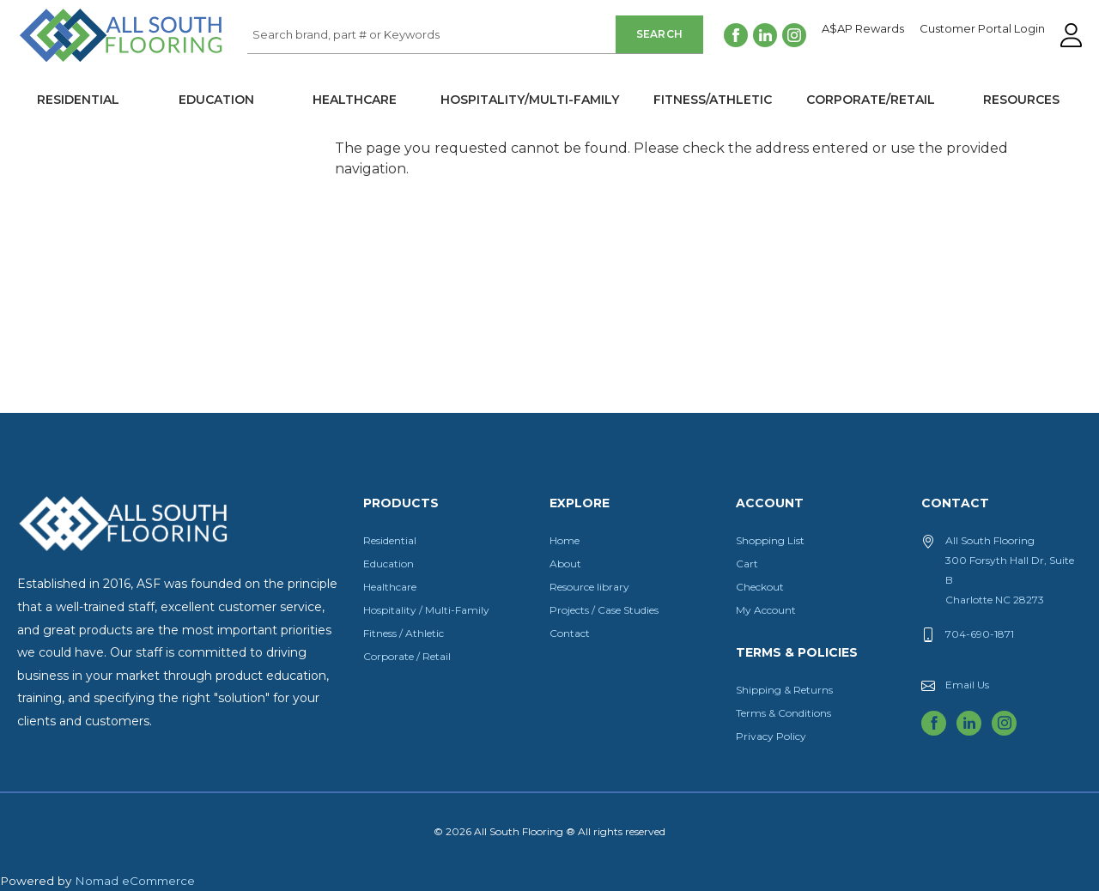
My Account (766, 609)
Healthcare (355, 99)
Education (216, 99)
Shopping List (770, 540)
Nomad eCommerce (135, 881)
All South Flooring (80, 63)
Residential (78, 99)
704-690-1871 (979, 633)
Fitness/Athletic (712, 99)
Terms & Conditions (783, 712)
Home (565, 540)
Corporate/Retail (870, 99)
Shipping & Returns (784, 689)
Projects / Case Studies (604, 609)
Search (659, 33)
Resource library (589, 586)
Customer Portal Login (982, 29)
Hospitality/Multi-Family (529, 99)
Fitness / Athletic (403, 633)
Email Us (967, 684)
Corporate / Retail (407, 656)
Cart (747, 563)
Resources (1021, 99)
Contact (570, 633)
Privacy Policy (771, 736)
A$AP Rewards (863, 29)
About (565, 563)
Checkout (760, 586)
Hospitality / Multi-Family (426, 609)
